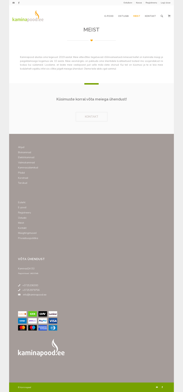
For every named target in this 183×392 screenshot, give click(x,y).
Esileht (21, 202)
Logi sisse (165, 2)
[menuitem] (128, 3)
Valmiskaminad (26, 162)
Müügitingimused (27, 232)
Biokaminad (24, 152)
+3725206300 (30, 285)
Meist (21, 222)
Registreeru (151, 2)
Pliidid (21, 172)
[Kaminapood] (28, 16)
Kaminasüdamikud (28, 167)
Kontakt (22, 227)
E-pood (22, 207)
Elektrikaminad (26, 157)
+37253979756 (31, 290)
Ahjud (21, 147)
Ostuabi (22, 217)
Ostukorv (127, 2)
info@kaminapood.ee (34, 294)
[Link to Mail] (13, 2)
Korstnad (23, 177)
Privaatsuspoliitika (28, 238)
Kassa (139, 2)
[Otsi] (161, 16)
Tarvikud (22, 182)
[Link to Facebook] (19, 2)
